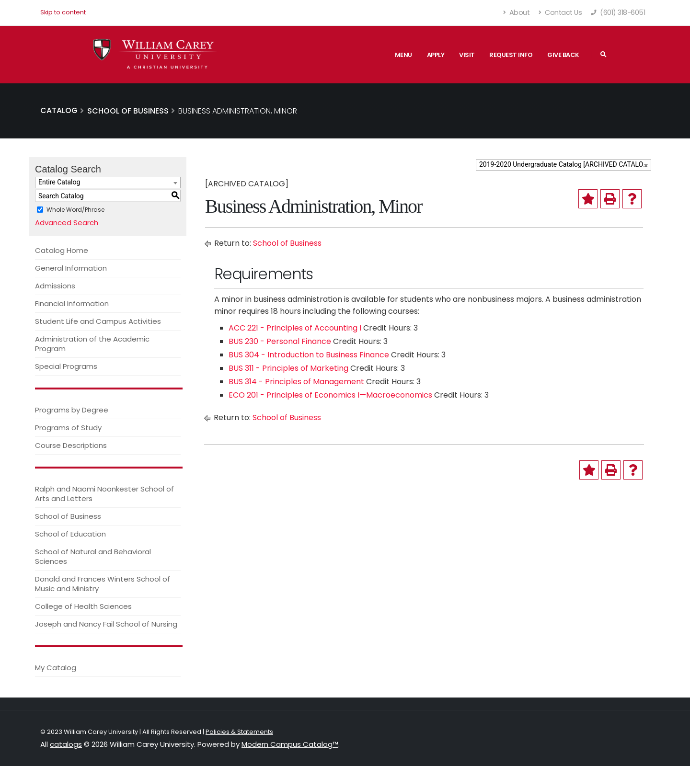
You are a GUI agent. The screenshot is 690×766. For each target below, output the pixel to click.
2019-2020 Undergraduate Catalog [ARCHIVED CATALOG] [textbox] (564, 164)
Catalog (59, 110)
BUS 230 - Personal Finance (280, 341)
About (517, 12)
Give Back (563, 54)
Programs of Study (68, 428)
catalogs (66, 744)
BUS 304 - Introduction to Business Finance (309, 354)
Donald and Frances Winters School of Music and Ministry (102, 584)
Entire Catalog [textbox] (59, 182)
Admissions (55, 286)
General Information (71, 268)
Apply (436, 54)
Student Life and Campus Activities (98, 321)
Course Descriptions (71, 445)
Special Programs (66, 366)
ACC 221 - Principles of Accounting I (295, 327)
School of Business (68, 516)
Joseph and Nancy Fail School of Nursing (106, 624)
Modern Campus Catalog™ (290, 744)
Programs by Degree (71, 410)
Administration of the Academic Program (92, 344)
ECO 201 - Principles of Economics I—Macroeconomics (330, 394)
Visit (467, 54)
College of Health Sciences (83, 606)
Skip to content (63, 12)
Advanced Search (66, 222)
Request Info (510, 54)
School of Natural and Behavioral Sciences (93, 556)
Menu (403, 54)
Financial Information (72, 303)
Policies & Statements (239, 731)
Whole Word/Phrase (75, 210)
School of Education (70, 534)
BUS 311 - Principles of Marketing (288, 368)
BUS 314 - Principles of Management (296, 381)
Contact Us (560, 12)
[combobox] (563, 165)
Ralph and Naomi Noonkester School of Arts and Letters (104, 493)
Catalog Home (61, 250)
